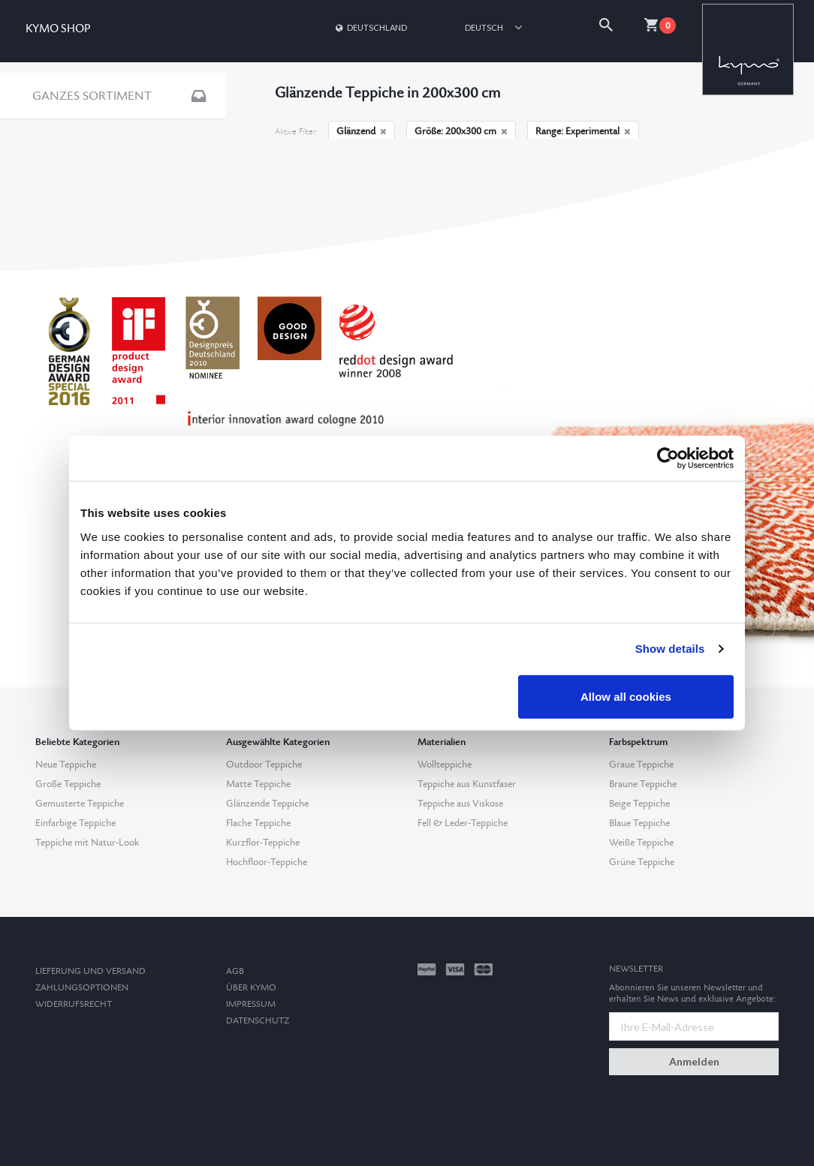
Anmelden (694, 1061)
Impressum (251, 1004)
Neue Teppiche (65, 765)
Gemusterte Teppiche (79, 804)
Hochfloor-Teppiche (266, 862)
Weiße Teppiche (641, 843)
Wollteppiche (445, 765)
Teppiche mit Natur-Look (87, 843)
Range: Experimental (583, 131)
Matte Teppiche (258, 784)
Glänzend (361, 131)
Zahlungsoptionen (81, 987)
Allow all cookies (625, 696)
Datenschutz (257, 1020)
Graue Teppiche (641, 765)
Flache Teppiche (258, 823)
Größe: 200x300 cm (461, 131)
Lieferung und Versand (90, 971)
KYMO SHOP (58, 29)
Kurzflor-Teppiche (263, 843)
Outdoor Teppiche (264, 765)
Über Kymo (251, 987)
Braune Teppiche (643, 784)
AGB (235, 971)
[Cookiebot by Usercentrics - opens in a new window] (668, 458)
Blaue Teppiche (639, 823)
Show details (670, 648)
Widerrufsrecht (73, 1004)
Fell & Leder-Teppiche (463, 823)
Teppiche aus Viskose (460, 804)
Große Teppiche (68, 784)
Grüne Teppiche (641, 862)
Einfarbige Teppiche (75, 823)
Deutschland (370, 27)
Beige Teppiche (639, 804)
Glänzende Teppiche (267, 804)
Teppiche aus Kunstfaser (467, 784)
